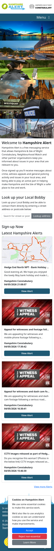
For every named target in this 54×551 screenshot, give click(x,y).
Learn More (29, 542)
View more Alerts (43, 486)
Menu (44, 17)
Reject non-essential (29, 536)
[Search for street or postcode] (17, 216)
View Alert (27, 291)
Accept (29, 530)
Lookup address (41, 216)
